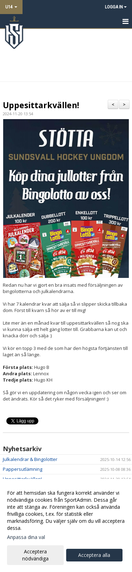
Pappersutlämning (22, 469)
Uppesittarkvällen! (41, 105)
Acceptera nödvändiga (35, 555)
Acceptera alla (94, 555)
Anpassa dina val (26, 537)
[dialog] (66, 525)
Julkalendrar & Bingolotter (30, 459)
